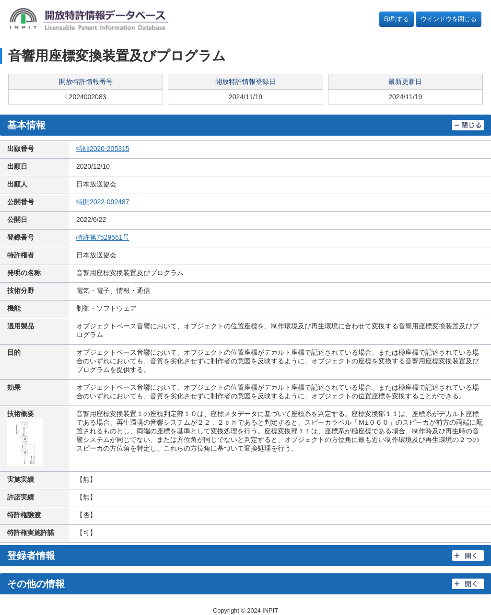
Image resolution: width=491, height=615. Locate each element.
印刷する (396, 19)
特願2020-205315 (102, 148)
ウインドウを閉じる (449, 19)
